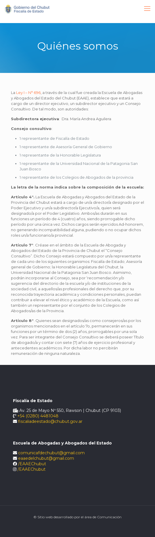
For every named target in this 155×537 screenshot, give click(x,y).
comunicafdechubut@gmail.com (51, 452)
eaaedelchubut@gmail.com (46, 458)
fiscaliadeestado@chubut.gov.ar (50, 421)
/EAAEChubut (32, 463)
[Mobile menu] (147, 9)
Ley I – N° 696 (28, 92)
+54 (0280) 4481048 (37, 416)
